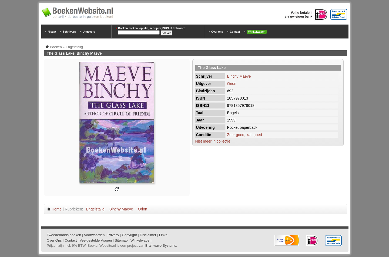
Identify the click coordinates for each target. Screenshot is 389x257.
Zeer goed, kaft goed (244, 135)
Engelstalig (95, 209)
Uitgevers (89, 31)
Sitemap (121, 240)
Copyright (129, 235)
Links (163, 235)
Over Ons (54, 240)
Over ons (217, 31)
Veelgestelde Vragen (96, 240)
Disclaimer (148, 235)
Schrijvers (69, 31)
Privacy (113, 235)
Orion (231, 83)
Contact (235, 31)
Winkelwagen (256, 31)
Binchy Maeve (239, 76)
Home (57, 209)
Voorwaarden (94, 235)
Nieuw (52, 31)
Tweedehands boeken (64, 235)
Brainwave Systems (160, 245)
